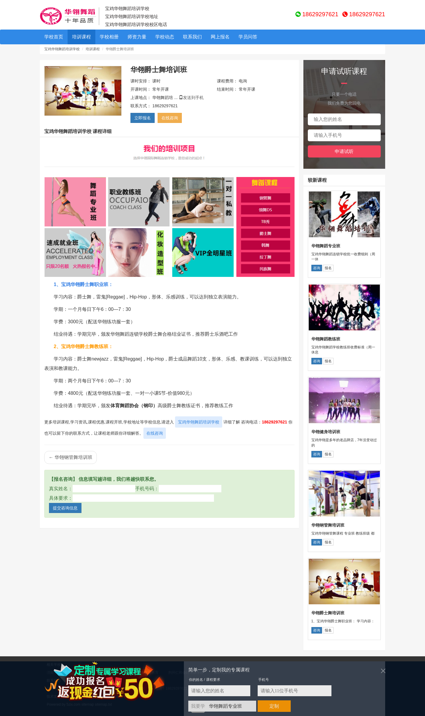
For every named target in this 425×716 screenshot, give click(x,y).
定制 (274, 706)
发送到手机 (193, 97)
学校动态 (164, 36)
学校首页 (53, 36)
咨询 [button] (316, 268)
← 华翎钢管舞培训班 (70, 457)
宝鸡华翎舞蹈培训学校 (62, 49)
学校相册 (109, 36)
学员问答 (247, 36)
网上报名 (220, 36)
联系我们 (192, 36)
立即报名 (142, 118)
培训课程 (81, 36)
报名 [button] (328, 268)
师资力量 (137, 36)
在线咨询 (169, 118)
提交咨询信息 (65, 508)
